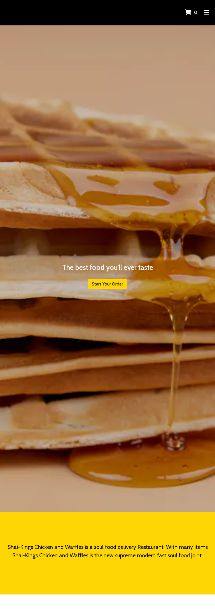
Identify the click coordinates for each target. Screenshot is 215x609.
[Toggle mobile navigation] (207, 12)
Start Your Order (107, 284)
